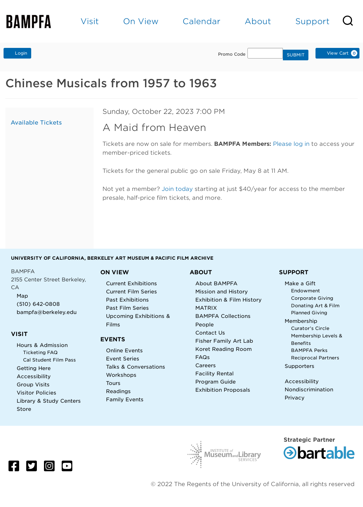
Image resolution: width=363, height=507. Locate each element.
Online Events (124, 350)
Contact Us (210, 333)
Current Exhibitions (131, 283)
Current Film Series (131, 291)
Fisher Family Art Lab (224, 341)
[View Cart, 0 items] (337, 53)
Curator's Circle (310, 328)
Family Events (125, 399)
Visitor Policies (36, 393)
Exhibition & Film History (228, 300)
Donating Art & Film (315, 305)
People (204, 324)
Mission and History (221, 291)
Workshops (121, 375)
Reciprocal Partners (315, 357)
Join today (177, 189)
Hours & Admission (42, 345)
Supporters (299, 366)
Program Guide (215, 382)
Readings (118, 391)
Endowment (305, 290)
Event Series (122, 359)
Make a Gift (300, 283)
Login (17, 53)
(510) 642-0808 (38, 304)
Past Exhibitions (127, 300)
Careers (205, 365)
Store (24, 409)
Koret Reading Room (223, 349)
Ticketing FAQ (40, 352)
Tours (113, 383)
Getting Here (34, 368)
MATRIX (206, 308)
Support (312, 21)
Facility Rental (214, 373)
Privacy (295, 398)
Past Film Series (127, 308)
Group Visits (33, 384)
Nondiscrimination (309, 389)
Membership (301, 321)
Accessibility (34, 376)
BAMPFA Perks (309, 350)
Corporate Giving (312, 298)
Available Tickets (36, 122)
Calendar (201, 21)
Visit (89, 21)
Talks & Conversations (135, 367)
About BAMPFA (216, 283)
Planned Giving (309, 312)
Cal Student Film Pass (49, 360)
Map (22, 296)
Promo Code (232, 54)
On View (140, 21)
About (258, 21)
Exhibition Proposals (222, 390)
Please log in (291, 143)
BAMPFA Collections (223, 316)
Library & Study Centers (49, 401)
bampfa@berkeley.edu (47, 312)
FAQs (202, 357)
